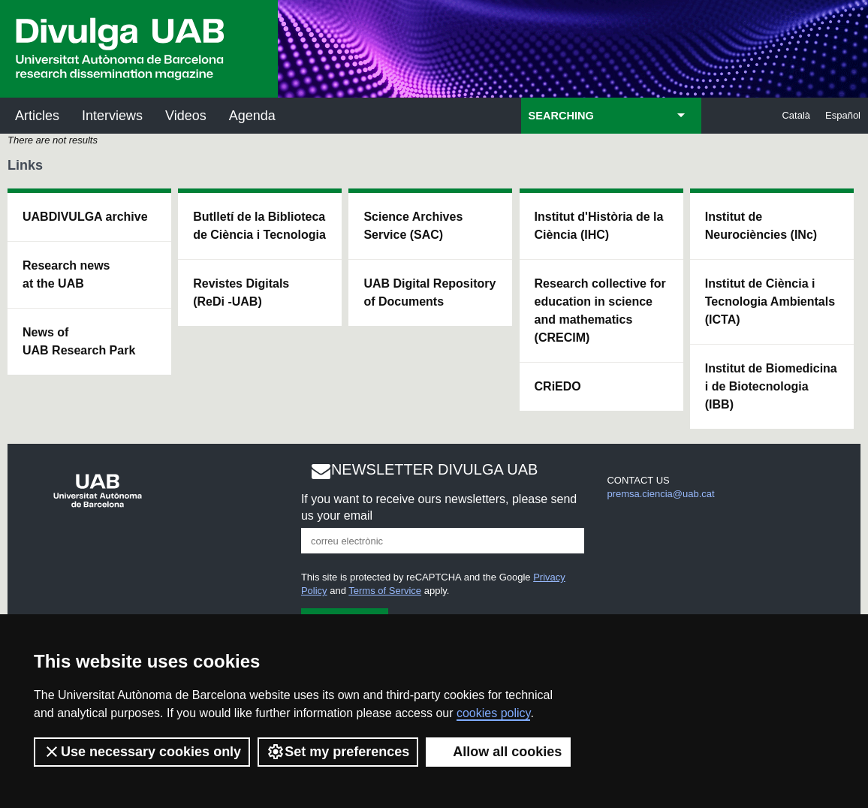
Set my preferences (338, 752)
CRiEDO (558, 386)
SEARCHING (561, 116)
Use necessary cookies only (142, 752)
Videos (185, 115)
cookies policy (493, 713)
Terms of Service (384, 590)
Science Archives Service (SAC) (413, 225)
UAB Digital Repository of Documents (429, 292)
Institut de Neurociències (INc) (761, 225)
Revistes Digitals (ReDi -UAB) (241, 292)
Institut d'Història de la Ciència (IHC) (599, 225)
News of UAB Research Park (79, 341)
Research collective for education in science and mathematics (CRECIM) (600, 310)
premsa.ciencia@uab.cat (660, 493)
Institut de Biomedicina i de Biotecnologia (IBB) (771, 386)
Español (842, 115)
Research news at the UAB (66, 274)
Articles (37, 115)
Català (796, 115)
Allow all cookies (498, 752)
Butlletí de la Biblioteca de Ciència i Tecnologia (259, 225)
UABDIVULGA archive (85, 216)
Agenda (252, 115)
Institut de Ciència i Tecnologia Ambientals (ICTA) (770, 301)
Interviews (112, 115)
